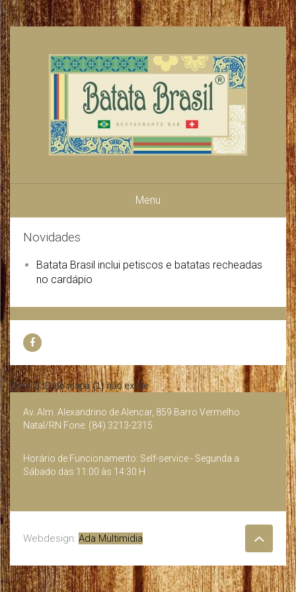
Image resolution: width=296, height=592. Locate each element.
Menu (148, 200)
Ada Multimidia (111, 538)
